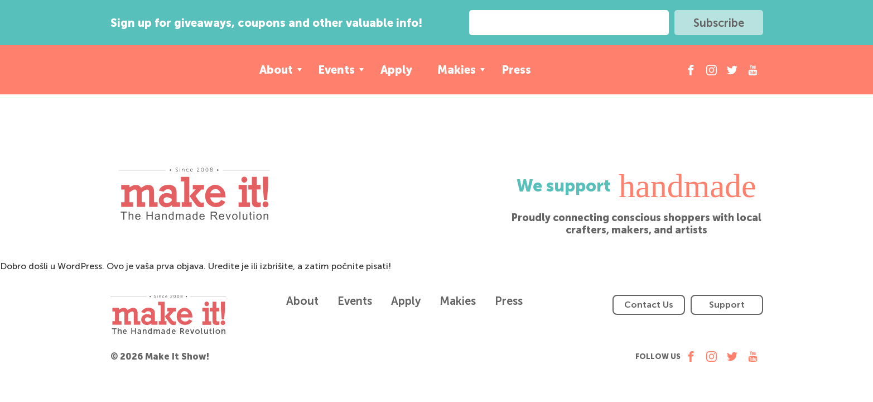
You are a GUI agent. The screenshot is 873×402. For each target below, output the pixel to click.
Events (336, 69)
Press (516, 69)
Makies (456, 69)
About (276, 69)
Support (727, 304)
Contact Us (648, 304)
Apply (396, 69)
